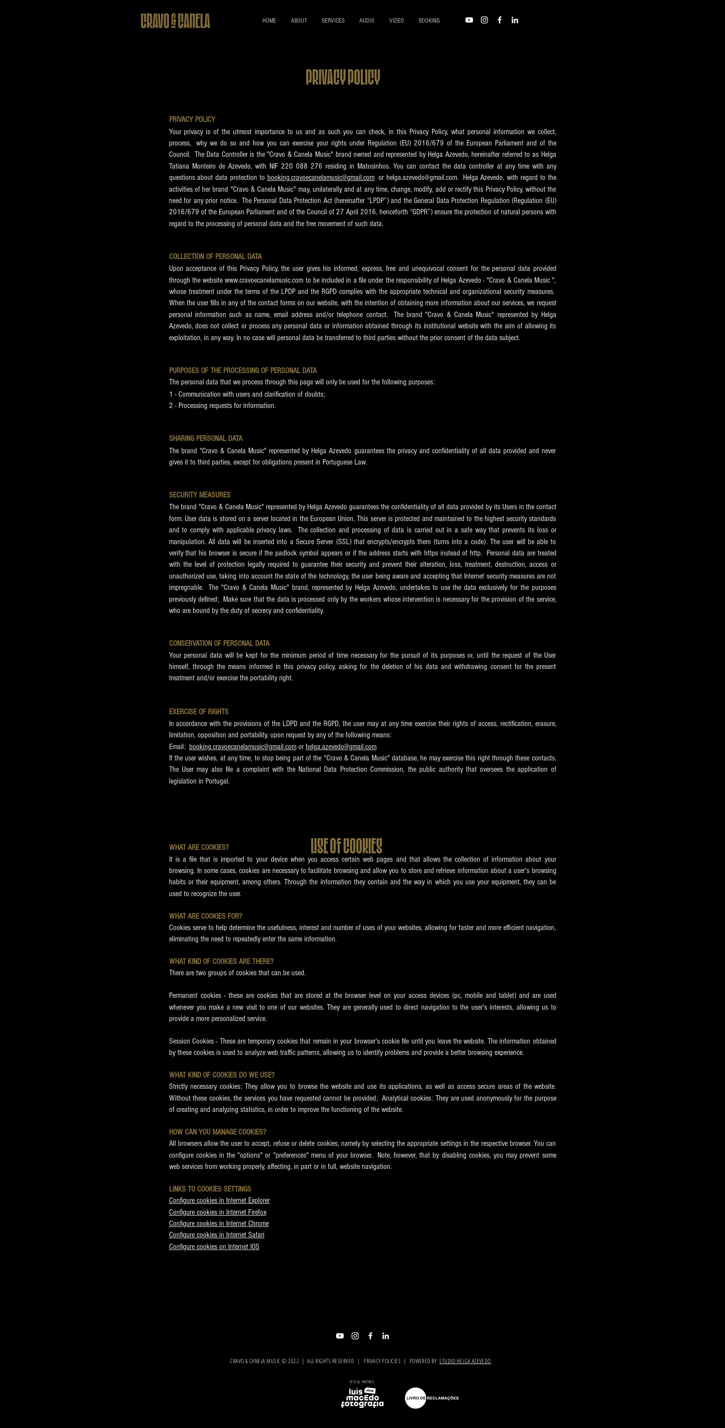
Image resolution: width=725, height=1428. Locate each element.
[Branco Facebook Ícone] (499, 20)
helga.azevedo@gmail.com (341, 746)
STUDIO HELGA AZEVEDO (465, 1361)
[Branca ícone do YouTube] (469, 20)
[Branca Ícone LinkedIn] (515, 20)
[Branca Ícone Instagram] (484, 20)
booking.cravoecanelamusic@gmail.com (321, 177)
